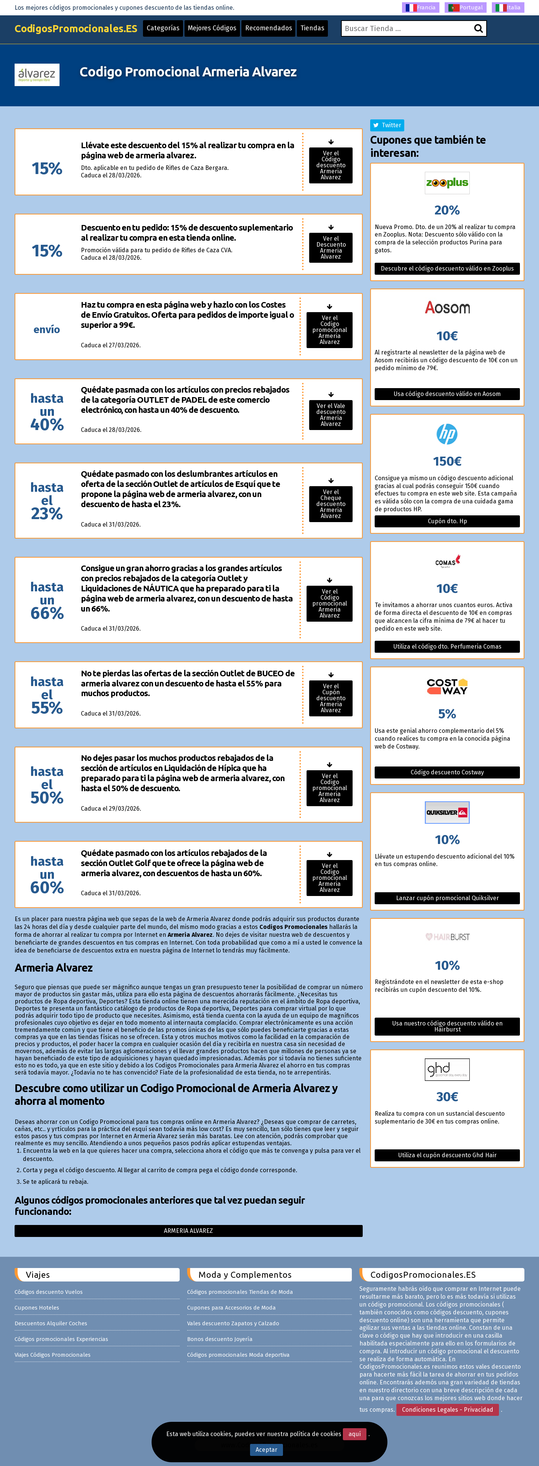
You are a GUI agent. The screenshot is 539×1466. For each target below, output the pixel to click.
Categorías (170, 31)
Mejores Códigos (221, 31)
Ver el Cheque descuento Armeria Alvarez (330, 503)
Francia (421, 8)
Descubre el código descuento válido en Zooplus (447, 268)
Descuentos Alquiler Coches (51, 1323)
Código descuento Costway (447, 772)
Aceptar (266, 1449)
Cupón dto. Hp (447, 521)
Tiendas (325, 31)
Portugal (465, 8)
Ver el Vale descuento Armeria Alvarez (330, 414)
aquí (354, 1434)
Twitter (387, 125)
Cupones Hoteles (37, 1307)
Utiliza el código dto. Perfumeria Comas (447, 646)
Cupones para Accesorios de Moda (231, 1307)
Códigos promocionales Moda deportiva (238, 1354)
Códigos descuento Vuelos (49, 1292)
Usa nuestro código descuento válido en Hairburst (447, 1026)
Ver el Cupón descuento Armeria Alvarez (330, 698)
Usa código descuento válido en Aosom (447, 393)
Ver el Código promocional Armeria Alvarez (329, 603)
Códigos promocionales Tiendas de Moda (240, 1292)
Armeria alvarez (188, 1230)
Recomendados (279, 31)
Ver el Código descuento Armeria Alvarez (330, 165)
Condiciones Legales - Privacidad (447, 1409)
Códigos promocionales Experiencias (61, 1339)
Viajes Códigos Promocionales (53, 1354)
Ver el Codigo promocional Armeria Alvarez (329, 329)
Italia (508, 8)
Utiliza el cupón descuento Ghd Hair (447, 1155)
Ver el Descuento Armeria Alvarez (331, 247)
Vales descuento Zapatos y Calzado (233, 1323)
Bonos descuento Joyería (220, 1339)
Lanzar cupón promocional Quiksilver (447, 898)
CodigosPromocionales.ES (79, 31)
